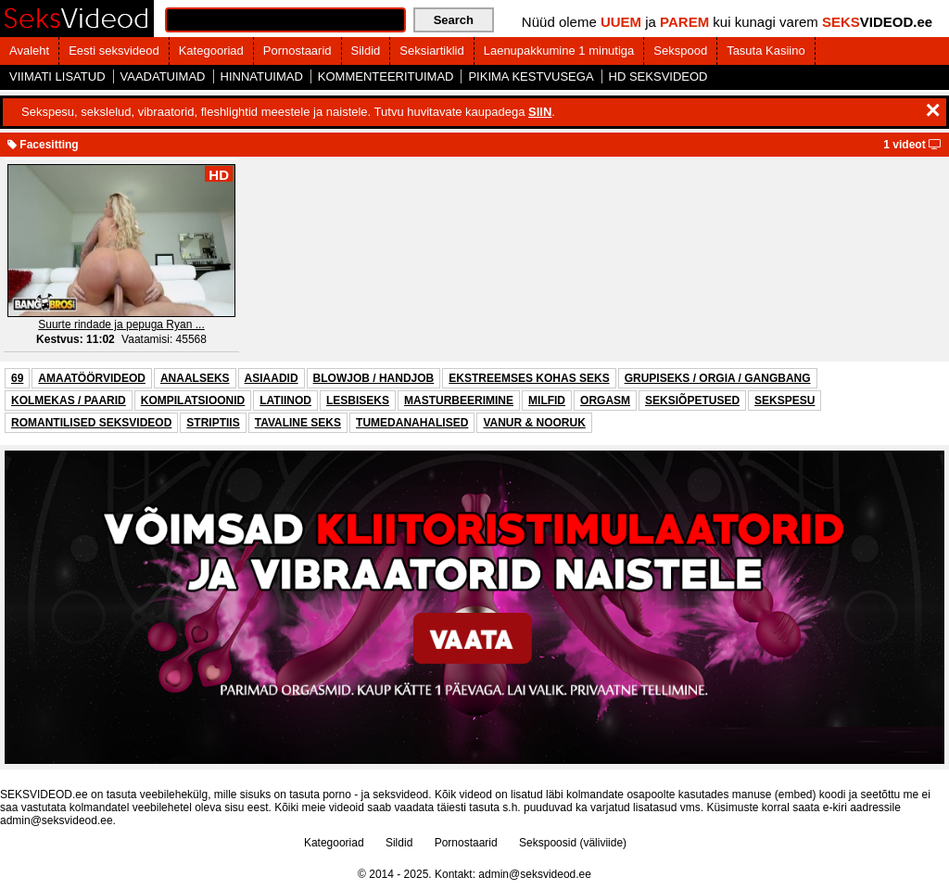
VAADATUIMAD (163, 76)
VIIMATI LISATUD (57, 76)
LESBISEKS (357, 400)
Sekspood (680, 50)
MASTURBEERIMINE (458, 400)
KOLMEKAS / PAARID (68, 400)
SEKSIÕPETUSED (692, 400)
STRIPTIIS (212, 422)
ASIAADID (271, 378)
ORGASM (605, 400)
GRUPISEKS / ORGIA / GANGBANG (718, 378)
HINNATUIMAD (262, 76)
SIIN (539, 112)
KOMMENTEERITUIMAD (386, 76)
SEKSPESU (784, 400)
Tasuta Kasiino (766, 50)
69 (17, 378)
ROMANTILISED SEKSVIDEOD (91, 422)
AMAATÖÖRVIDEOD (92, 378)
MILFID (546, 400)
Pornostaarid (297, 50)
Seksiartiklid (431, 50)
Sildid (366, 50)
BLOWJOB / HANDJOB (374, 378)
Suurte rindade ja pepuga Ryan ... (121, 324)
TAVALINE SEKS (298, 422)
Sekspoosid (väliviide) (572, 842)
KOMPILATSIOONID (193, 400)
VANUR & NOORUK (534, 422)
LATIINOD (285, 400)
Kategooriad (211, 50)
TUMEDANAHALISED (412, 422)
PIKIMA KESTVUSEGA (530, 76)
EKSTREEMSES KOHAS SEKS (529, 378)
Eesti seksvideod (114, 50)
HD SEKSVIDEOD (658, 76)
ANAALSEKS (195, 378)
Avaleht (29, 50)
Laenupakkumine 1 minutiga (559, 50)
